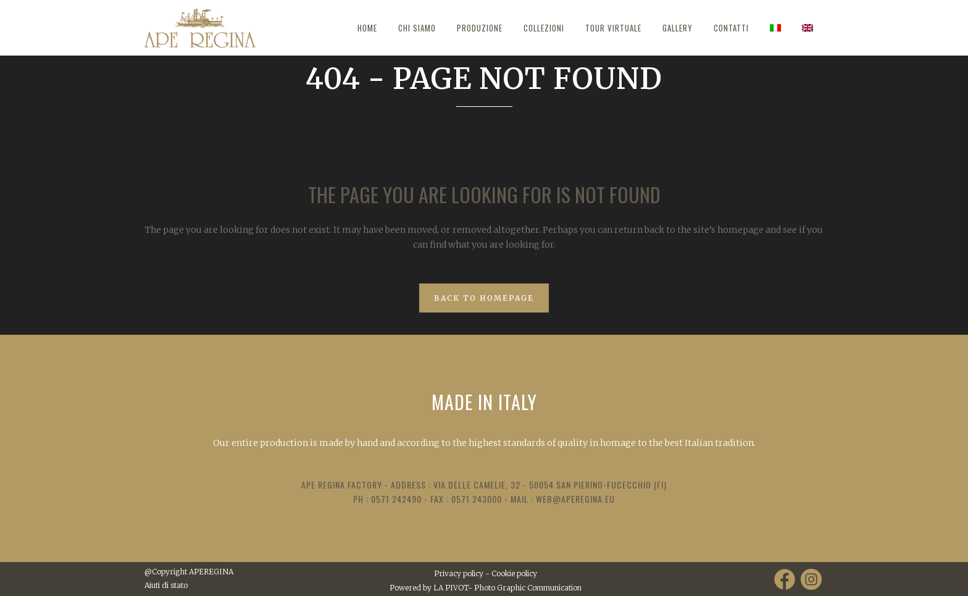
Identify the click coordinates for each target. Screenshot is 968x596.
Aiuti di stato (166, 585)
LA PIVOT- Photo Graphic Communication (507, 587)
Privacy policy (458, 573)
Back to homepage (484, 298)
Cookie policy (514, 573)
